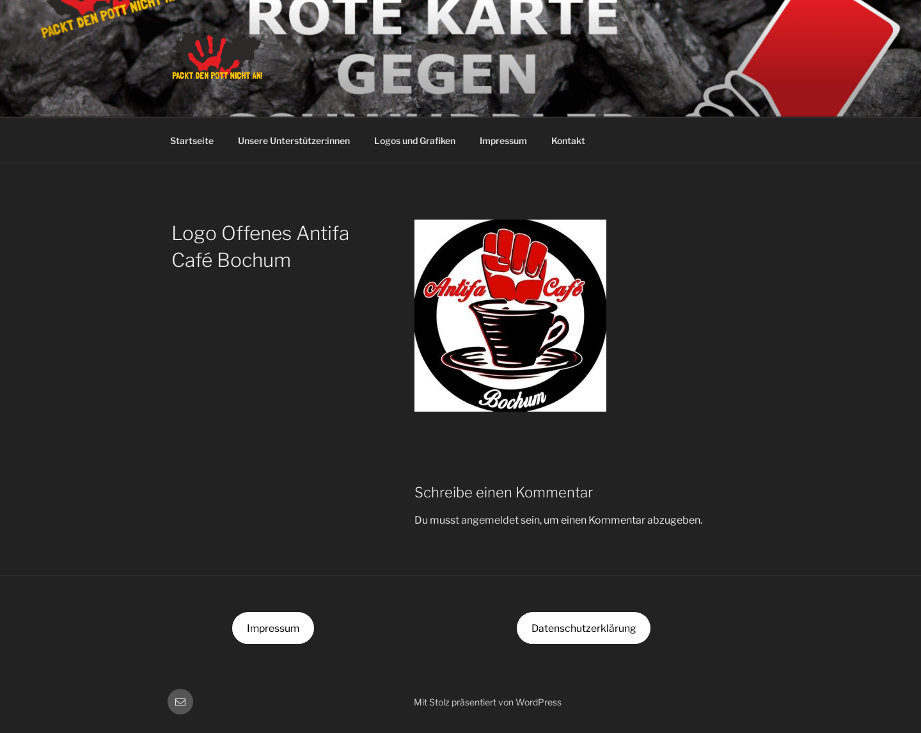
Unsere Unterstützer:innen (294, 140)
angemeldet (490, 520)
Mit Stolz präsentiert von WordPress (488, 702)
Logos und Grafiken (414, 140)
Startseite (192, 140)
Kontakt (568, 140)
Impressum (503, 140)
